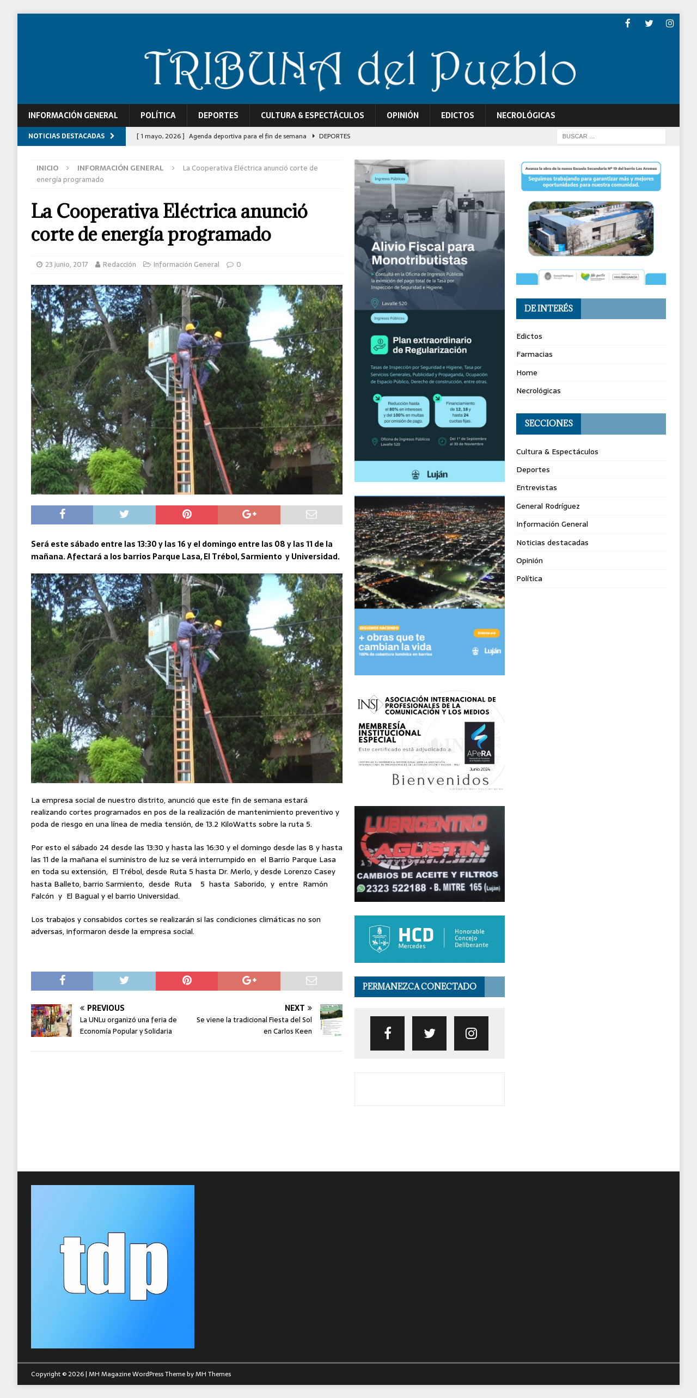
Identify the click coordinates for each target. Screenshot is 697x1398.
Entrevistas (536, 487)
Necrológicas (526, 114)
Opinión (403, 114)
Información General (73, 114)
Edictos (457, 114)
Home (526, 371)
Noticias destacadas (552, 541)
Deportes (218, 114)
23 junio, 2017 (66, 264)
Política (158, 114)
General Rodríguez (548, 505)
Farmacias (534, 353)
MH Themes (213, 1373)
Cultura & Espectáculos (312, 114)
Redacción (119, 264)
